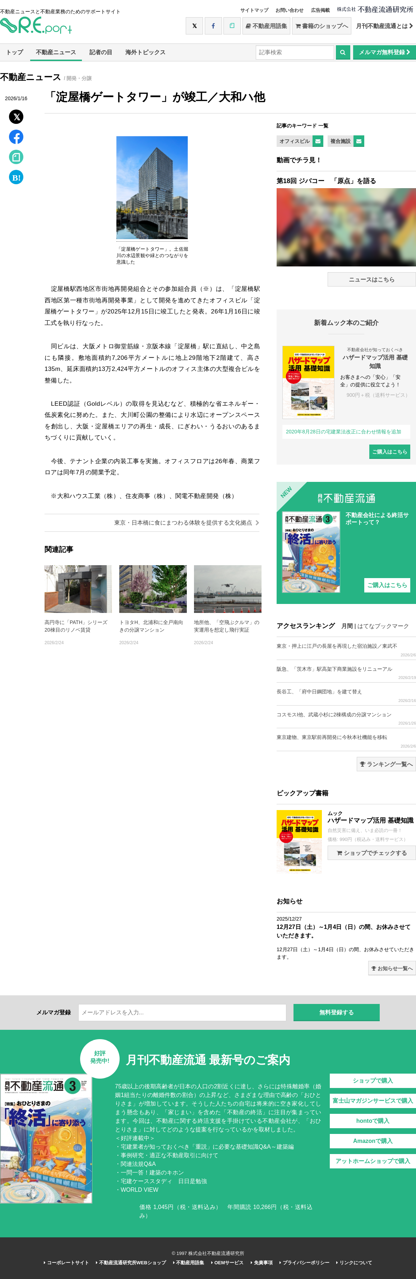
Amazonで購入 (373, 1141)
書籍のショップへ (321, 26)
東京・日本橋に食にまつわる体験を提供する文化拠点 (186, 523)
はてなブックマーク (383, 626)
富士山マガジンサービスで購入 (373, 1101)
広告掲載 (320, 10)
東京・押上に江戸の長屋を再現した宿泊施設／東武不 (346, 650)
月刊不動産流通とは (384, 26)
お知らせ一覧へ (392, 968)
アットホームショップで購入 (373, 1161)
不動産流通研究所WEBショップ (131, 1262)
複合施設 (341, 141)
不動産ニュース (56, 52)
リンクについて (354, 1262)
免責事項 (262, 1262)
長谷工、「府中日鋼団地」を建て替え (346, 696)
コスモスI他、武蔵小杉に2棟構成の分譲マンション (346, 719)
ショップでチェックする (372, 853)
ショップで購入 (373, 1081)
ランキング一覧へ (386, 764)
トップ (14, 52)
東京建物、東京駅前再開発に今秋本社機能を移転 (346, 741)
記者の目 (100, 52)
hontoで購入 (372, 1121)
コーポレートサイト (66, 1262)
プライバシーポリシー (304, 1262)
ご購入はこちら (389, 452)
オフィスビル (294, 141)
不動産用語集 (266, 26)
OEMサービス (227, 1262)
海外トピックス (145, 52)
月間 (347, 626)
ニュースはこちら (372, 279)
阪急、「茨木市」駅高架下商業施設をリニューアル (346, 673)
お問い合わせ (290, 10)
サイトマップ (254, 10)
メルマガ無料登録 (384, 52)
